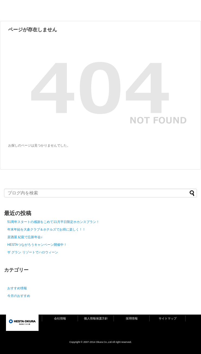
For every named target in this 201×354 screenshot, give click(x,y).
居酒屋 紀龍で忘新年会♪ (24, 237)
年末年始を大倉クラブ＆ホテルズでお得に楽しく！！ (46, 229)
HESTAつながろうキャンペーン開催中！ (37, 245)
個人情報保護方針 (96, 318)
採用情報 (132, 318)
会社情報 (60, 318)
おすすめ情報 (17, 288)
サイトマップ (168, 318)
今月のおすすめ (18, 296)
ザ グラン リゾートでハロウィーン (32, 252)
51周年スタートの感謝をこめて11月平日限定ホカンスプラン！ (53, 222)
